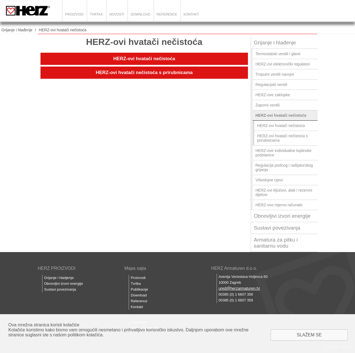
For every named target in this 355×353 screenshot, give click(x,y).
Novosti (116, 14)
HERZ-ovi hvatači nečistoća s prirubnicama (144, 72)
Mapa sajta (135, 268)
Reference (167, 14)
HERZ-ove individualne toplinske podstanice (283, 152)
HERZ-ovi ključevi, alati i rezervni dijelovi (283, 192)
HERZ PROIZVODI (56, 268)
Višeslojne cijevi (269, 180)
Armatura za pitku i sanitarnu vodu (276, 243)
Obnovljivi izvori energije (282, 216)
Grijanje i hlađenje (16, 30)
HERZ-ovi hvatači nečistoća (63, 30)
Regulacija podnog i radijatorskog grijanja (284, 167)
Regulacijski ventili (271, 84)
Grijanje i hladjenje (59, 278)
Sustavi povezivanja (277, 228)
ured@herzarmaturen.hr (239, 288)
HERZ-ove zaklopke (272, 95)
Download (140, 14)
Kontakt (191, 14)
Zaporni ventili (267, 105)
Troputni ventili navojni (274, 74)
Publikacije (139, 289)
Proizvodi (74, 14)
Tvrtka (96, 14)
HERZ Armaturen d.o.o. (234, 268)
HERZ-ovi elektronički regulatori (282, 64)
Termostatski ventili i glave (278, 54)
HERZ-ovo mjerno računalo (279, 205)
